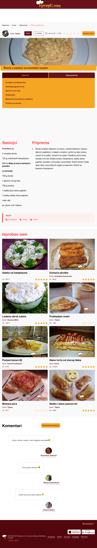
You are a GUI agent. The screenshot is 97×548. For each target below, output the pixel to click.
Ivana (17, 33)
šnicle (35, 219)
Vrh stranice (87, 523)
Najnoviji (25, 75)
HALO (16, 540)
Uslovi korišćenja (32, 536)
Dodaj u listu (88, 33)
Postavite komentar (50, 425)
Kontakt (10, 538)
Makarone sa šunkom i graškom (19, 99)
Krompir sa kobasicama (15, 82)
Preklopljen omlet (72, 303)
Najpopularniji (71, 75)
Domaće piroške (72, 259)
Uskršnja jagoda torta (14, 87)
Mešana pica (25, 391)
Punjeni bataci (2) (25, 347)
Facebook (51, 537)
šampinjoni (13, 219)
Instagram (75, 537)
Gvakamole (10, 95)
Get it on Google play (88, 532)
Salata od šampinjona (25, 259)
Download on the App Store (74, 532)
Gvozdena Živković (48, 455)
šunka (25, 219)
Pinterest (84, 537)
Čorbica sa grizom (13, 103)
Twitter (59, 537)
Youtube (67, 537)
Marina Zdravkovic (52, 483)
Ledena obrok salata (25, 303)
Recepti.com (48, 4)
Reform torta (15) (12, 91)
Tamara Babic (49, 510)
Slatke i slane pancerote (72, 391)
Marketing (42, 536)
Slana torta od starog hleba (72, 347)
